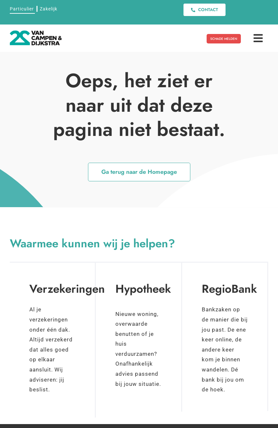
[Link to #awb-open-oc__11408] (258, 38)
